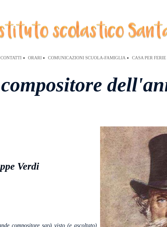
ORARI (35, 57)
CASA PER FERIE (149, 57)
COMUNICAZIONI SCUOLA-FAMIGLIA (87, 57)
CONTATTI (10, 57)
